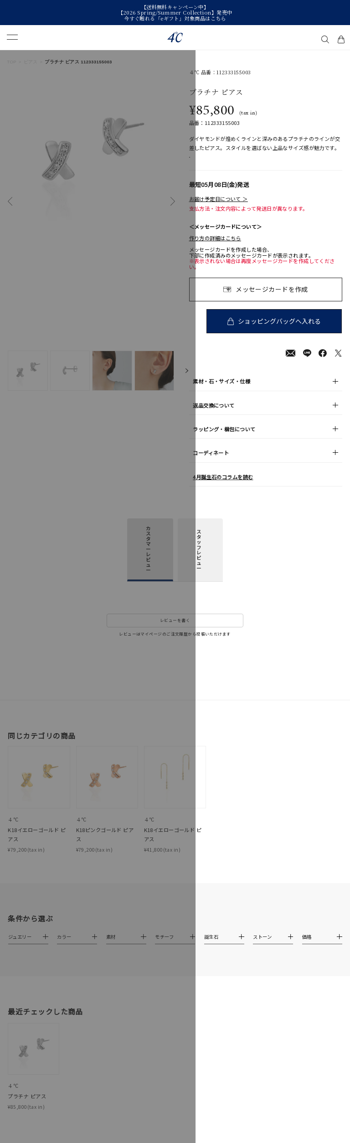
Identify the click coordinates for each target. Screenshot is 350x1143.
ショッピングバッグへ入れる (281, 330)
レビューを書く (175, 630)
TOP (11, 61)
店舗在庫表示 (212, 162)
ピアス (31, 61)
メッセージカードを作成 (272, 298)
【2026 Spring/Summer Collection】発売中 (175, 12)
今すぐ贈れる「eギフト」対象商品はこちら (175, 18)
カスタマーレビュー (148, 558)
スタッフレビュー (198, 559)
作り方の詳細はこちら (215, 247)
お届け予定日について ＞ (218, 208)
